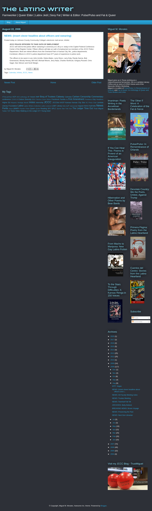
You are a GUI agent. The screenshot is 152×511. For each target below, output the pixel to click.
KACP (62, 103)
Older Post (96, 82)
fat (67, 99)
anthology (23, 97)
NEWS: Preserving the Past (122, 412)
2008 (112, 367)
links (64, 106)
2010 (112, 360)
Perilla (5, 108)
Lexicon (48, 106)
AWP (37, 97)
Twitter (4, 111)
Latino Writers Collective (32, 106)
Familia (62, 99)
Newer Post (9, 82)
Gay (94, 99)
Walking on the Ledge (28, 111)
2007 (112, 444)
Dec (114, 370)
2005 (112, 451)
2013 (112, 353)
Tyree (13, 111)
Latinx (43, 106)
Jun (114, 423)
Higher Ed (6, 103)
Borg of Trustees (47, 97)
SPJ (49, 109)
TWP (8, 111)
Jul (114, 419)
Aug (114, 383)
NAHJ (86, 106)
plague (11, 108)
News (30, 73)
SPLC (54, 109)
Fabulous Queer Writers (43, 99)
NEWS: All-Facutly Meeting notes (124, 395)
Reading (43, 109)
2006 (112, 447)
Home (53, 82)
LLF (67, 106)
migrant (81, 106)
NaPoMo (92, 106)
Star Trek (65, 108)
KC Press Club (91, 102)
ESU (33, 99)
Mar (114, 433)
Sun (70, 108)
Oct (114, 376)
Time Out (88, 108)
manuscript (73, 106)
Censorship (85, 97)
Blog (8, 22)
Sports (59, 108)
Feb (114, 436)
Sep (114, 380)
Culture (21, 99)
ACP (14, 97)
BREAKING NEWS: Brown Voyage (125, 408)
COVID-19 (15, 99)
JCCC (25, 73)
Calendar (12, 73)
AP (29, 97)
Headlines (99, 99)
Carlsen (76, 97)
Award (32, 97)
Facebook (55, 99)
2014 (112, 350)
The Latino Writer (38, 9)
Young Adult (45, 111)
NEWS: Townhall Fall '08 (121, 402)
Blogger (103, 506)
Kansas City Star (78, 103)
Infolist (19, 73)
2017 (112, 340)
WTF (39, 111)
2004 (112, 454)
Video (18, 111)
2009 (112, 363)
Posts (135, 318)
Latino (20, 106)
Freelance (88, 99)
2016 (112, 343)
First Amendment (76, 99)
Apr (114, 430)
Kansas (68, 103)
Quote (38, 108)
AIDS (18, 97)
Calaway (60, 97)
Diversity (28, 99)
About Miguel (21, 22)
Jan (114, 440)
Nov (114, 373)
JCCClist (55, 103)
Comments (137, 322)
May (114, 426)
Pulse (27, 108)
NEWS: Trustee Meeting (121, 398)
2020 (112, 336)
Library (59, 106)
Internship (39, 103)
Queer (32, 109)
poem (16, 108)
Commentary (97, 97)
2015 (112, 346)
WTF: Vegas (117, 386)
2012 (112, 357)
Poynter (22, 108)
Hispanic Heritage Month (19, 102)
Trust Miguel (98, 109)
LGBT (54, 106)
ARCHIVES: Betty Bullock (122, 405)
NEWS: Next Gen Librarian (122, 415)
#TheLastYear (7, 97)
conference (6, 99)
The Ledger (77, 108)
